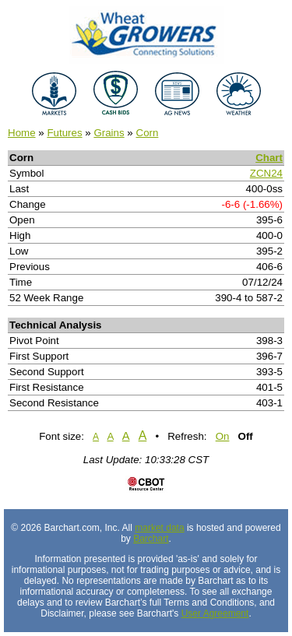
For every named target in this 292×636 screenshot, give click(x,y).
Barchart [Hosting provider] (150, 538)
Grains (108, 133)
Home (22, 133)
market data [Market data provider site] (159, 527)
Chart (269, 157)
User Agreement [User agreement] (215, 613)
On (223, 436)
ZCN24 (266, 173)
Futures (64, 133)
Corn (147, 133)
